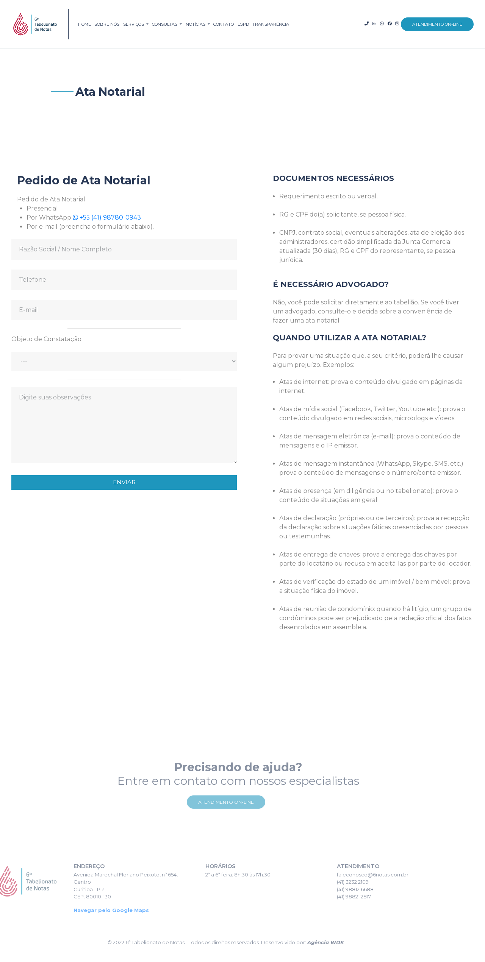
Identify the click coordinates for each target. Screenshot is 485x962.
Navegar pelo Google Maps (96, 910)
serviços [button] (134, 24)
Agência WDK (310, 942)
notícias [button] (196, 24)
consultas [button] (165, 24)
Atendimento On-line (210, 802)
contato (223, 24)
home (84, 24)
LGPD (243, 24)
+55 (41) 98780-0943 (102, 217)
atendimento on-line (437, 24)
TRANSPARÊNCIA (270, 24)
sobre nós (106, 24)
